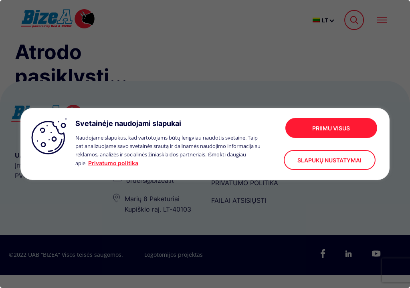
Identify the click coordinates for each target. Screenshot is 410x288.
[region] (205, 144)
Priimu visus (331, 128)
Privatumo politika (113, 163)
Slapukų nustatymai (329, 160)
